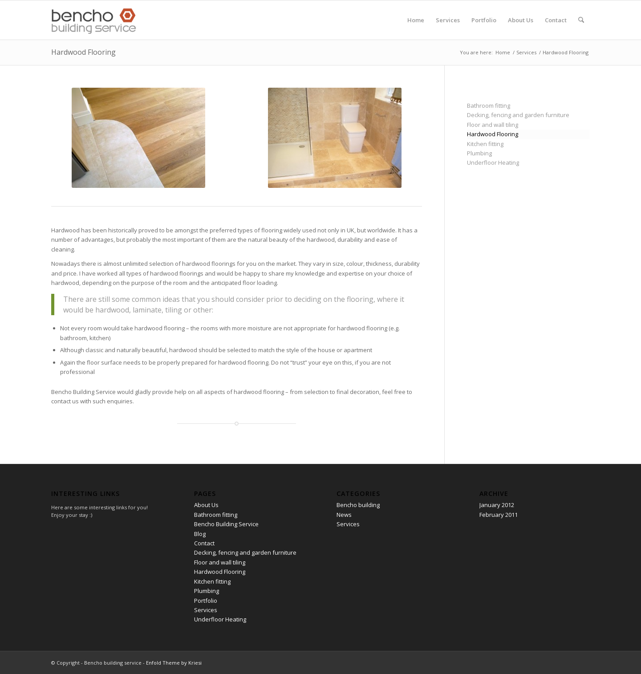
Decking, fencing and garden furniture (518, 115)
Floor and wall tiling (492, 125)
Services (205, 610)
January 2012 (496, 505)
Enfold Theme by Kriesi (174, 662)
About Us (206, 505)
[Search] (581, 20)
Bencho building (358, 505)
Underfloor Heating (493, 162)
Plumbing (479, 153)
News (344, 515)
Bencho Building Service (226, 524)
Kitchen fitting (485, 144)
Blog (200, 534)
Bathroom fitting (488, 106)
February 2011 (498, 515)
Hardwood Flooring (83, 52)
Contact (204, 543)
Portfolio (205, 601)
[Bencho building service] (94, 20)
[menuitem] (416, 20)
